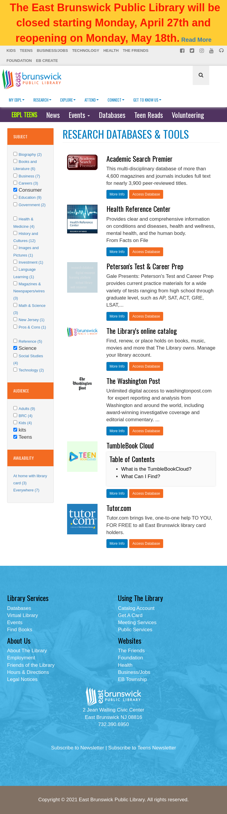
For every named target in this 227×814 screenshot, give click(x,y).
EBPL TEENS (24, 114)
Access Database (146, 194)
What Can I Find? (140, 476)
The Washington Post (133, 380)
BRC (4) (26, 416)
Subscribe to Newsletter (77, 748)
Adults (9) (27, 408)
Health (111, 50)
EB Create (47, 60)
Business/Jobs (52, 50)
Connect (116, 100)
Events (79, 114)
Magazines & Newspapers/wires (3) (29, 291)
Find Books (19, 629)
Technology (85, 50)
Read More (196, 39)
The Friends (135, 50)
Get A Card (130, 615)
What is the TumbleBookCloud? (156, 469)
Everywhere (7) (26, 490)
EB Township (132, 679)
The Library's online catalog (141, 330)
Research (42, 100)
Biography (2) (30, 154)
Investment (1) (31, 262)
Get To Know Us (147, 100)
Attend (92, 100)
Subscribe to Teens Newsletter (142, 748)
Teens (26, 50)
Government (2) (32, 205)
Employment (21, 658)
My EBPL (17, 100)
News (53, 114)
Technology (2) (31, 370)
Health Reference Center (138, 208)
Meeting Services (137, 622)
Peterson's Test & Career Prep (145, 266)
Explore (68, 100)
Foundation (19, 60)
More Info (117, 194)
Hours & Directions (28, 672)
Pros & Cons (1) (32, 327)
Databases (112, 114)
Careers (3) (28, 183)
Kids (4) (25, 423)
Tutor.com (118, 507)
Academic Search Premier (139, 158)
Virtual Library (22, 615)
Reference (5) (30, 341)
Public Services (135, 629)
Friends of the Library (31, 665)
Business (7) (29, 176)
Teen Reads (148, 114)
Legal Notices (22, 679)
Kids (11, 50)
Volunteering (188, 114)
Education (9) (30, 197)
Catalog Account (136, 608)
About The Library (27, 650)
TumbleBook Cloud (130, 445)
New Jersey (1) (31, 320)
